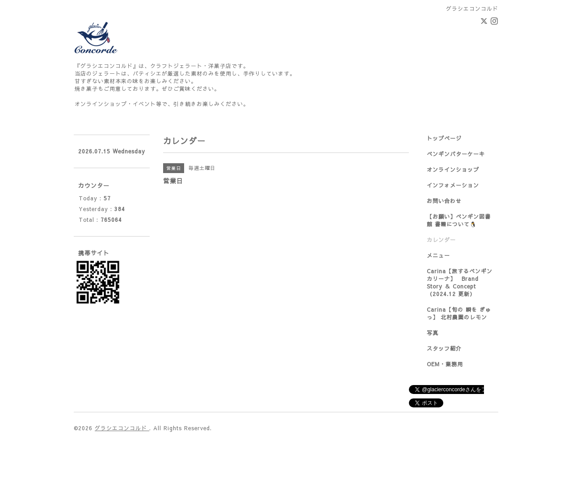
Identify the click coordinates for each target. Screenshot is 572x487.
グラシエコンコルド (122, 428)
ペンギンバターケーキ (456, 153)
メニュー (438, 255)
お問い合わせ (444, 200)
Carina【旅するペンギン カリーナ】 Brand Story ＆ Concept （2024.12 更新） (459, 282)
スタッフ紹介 (444, 348)
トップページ (444, 138)
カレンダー (441, 239)
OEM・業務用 (445, 364)
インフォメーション (453, 185)
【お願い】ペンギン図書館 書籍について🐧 (459, 220)
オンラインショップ (453, 169)
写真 (432, 332)
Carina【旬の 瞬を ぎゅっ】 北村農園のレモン (459, 313)
